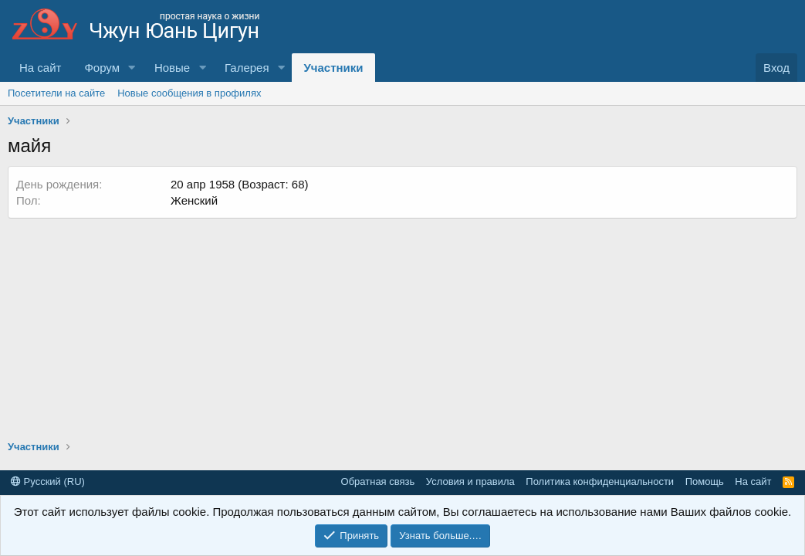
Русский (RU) (48, 481)
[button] (132, 67)
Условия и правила (470, 481)
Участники (333, 67)
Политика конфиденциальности (600, 481)
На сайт (40, 67)
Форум (102, 67)
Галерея (247, 67)
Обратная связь (378, 481)
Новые (172, 67)
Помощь (704, 481)
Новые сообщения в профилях (189, 93)
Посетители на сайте (56, 93)
